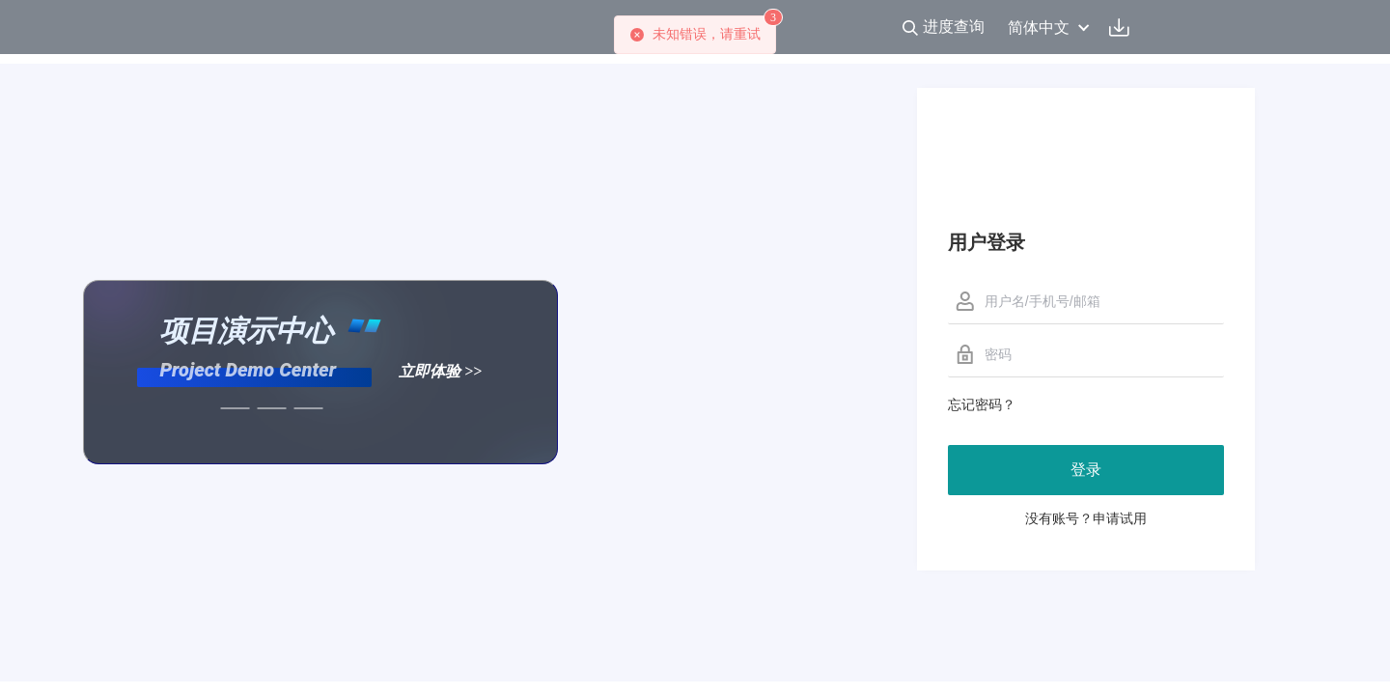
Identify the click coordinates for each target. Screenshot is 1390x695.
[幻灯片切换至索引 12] (272, 408)
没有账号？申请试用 (1086, 519)
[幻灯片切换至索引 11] (235, 408)
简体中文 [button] (1049, 27)
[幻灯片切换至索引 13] (308, 408)
